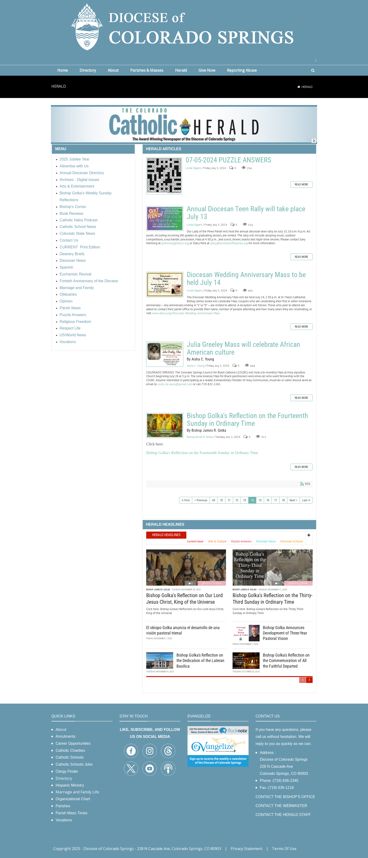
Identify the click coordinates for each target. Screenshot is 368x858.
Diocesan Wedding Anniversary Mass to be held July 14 (164, 284)
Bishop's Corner (211, 583)
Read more (301, 184)
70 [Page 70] (221, 500)
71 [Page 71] (229, 500)
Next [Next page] (292, 500)
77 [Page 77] (275, 500)
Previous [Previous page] (202, 500)
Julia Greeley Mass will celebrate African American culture (164, 354)
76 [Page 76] (267, 500)
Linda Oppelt (193, 168)
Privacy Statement (246, 848)
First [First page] (187, 500)
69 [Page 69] (213, 500)
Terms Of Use (284, 848)
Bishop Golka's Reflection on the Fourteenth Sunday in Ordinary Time (164, 425)
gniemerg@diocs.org (174, 243)
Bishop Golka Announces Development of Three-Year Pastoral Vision (285, 633)
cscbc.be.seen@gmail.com (174, 384)
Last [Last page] (304, 500)
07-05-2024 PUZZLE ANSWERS (164, 175)
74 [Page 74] (252, 500)
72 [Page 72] (236, 500)
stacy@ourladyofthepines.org (229, 243)
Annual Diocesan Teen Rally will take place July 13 (164, 218)
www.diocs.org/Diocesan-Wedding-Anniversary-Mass (185, 313)
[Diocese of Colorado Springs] (184, 26)
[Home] (298, 87)
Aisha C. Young (195, 365)
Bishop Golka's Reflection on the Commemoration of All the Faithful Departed (286, 661)
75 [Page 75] (260, 500)
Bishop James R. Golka (200, 437)
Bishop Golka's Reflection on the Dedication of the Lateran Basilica (200, 661)
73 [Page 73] (244, 500)
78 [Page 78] (283, 500)
